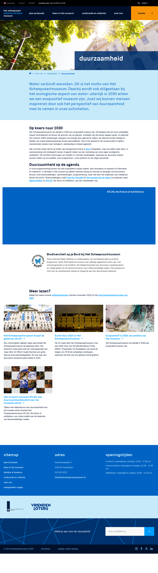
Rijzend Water (35, 181)
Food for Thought (74, 178)
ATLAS (49, 181)
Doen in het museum (13, 467)
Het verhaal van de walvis (99, 178)
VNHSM (31, 3)
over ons (39, 73)
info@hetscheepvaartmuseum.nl (70, 477)
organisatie (52, 73)
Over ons (8, 482)
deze (88, 149)
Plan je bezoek (10, 462)
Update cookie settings (68, 549)
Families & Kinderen (13, 472)
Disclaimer (45, 549)
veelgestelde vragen (13, 487)
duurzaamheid (68, 73)
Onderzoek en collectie (14, 477)
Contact (21, 3)
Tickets (145, 13)
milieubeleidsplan (60, 295)
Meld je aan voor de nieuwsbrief (72, 531)
